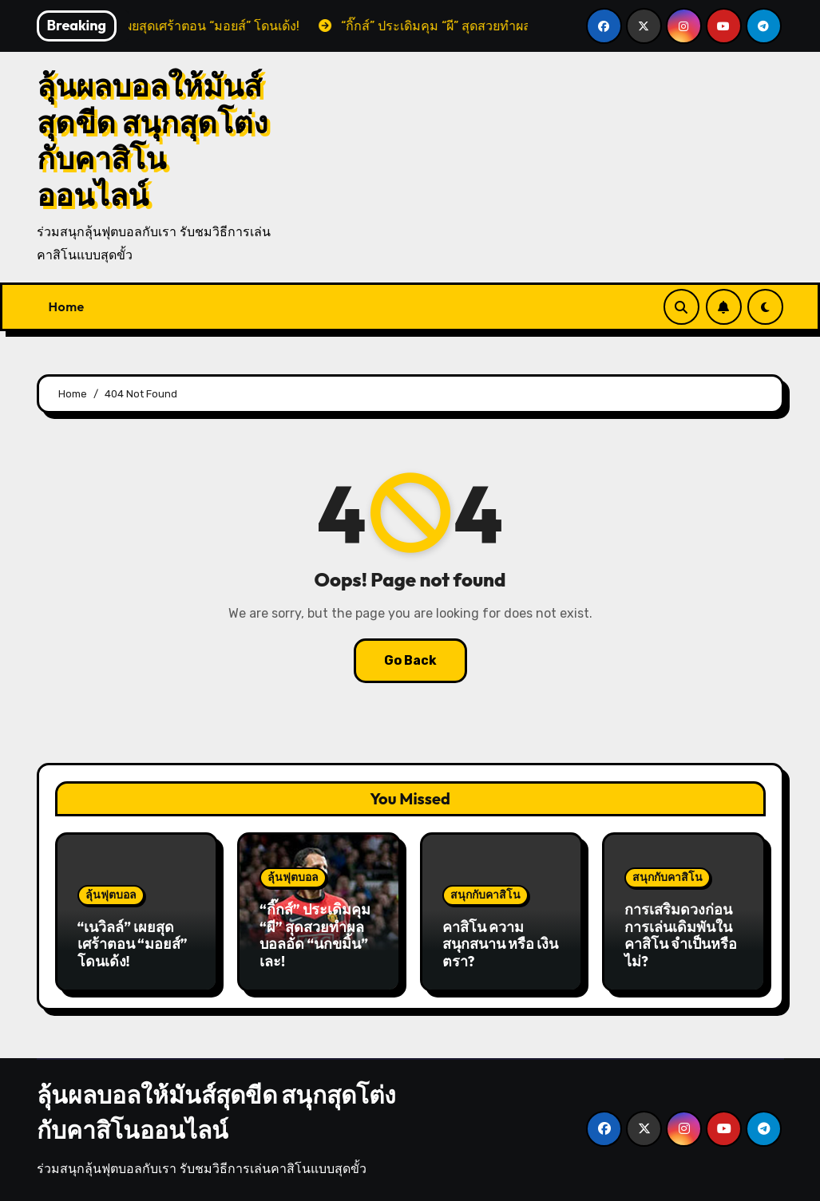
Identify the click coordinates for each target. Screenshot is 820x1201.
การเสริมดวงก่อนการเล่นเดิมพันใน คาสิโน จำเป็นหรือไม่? (680, 935)
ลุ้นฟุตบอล (111, 895)
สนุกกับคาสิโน (485, 895)
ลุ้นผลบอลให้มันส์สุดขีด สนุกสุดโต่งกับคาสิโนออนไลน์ (152, 140)
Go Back (410, 660)
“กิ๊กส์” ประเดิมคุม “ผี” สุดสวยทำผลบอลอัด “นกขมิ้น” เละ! (314, 935)
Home (67, 306)
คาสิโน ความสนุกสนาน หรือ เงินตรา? (500, 944)
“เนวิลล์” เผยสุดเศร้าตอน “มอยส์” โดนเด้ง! (132, 944)
